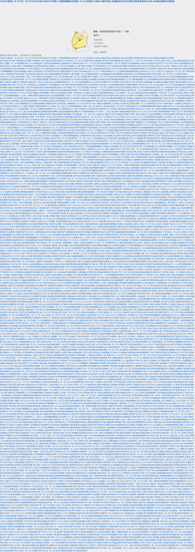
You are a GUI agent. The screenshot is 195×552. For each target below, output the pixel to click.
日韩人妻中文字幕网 (78, 419)
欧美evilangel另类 (71, 128)
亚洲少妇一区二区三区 (174, 251)
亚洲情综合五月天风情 (137, 66)
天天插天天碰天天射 (161, 61)
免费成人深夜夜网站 (44, 261)
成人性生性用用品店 (118, 261)
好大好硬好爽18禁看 (26, 438)
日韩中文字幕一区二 (75, 385)
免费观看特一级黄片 (71, 243)
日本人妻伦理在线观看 (123, 243)
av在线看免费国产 (71, 165)
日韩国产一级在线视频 (181, 320)
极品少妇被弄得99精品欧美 (127, 307)
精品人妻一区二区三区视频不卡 (47, 299)
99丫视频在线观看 (98, 269)
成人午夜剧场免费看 (37, 103)
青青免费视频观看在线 (54, 310)
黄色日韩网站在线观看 (142, 259)
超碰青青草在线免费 (32, 272)
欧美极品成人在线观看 (59, 468)
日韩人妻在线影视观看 (26, 243)
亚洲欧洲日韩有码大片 (110, 494)
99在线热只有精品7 (79, 149)
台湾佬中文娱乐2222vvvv (124, 326)
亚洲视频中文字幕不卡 (41, 318)
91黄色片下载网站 (78, 235)
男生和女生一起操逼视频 (14, 462)
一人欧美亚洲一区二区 (113, 460)
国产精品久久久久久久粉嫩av (178, 133)
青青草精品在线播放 (158, 197)
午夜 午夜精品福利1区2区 (150, 87)
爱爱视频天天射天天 (11, 168)
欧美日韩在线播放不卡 (163, 326)
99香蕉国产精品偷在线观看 (11, 154)
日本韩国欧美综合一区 (110, 296)
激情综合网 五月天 (96, 510)
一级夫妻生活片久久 (134, 184)
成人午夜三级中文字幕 (36, 401)
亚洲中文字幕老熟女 (35, 71)
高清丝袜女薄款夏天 (86, 417)
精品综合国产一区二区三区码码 (53, 342)
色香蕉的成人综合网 (110, 328)
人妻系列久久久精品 (173, 460)
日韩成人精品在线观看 (186, 253)
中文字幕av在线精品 (80, 79)
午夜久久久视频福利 (11, 336)
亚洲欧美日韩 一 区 (133, 90)
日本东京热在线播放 (96, 256)
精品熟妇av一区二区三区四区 (54, 237)
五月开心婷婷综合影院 (21, 481)
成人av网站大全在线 (57, 229)
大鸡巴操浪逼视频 (87, 286)
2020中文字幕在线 (102, 186)
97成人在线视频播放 (27, 387)
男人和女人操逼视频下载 (102, 398)
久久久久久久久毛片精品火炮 (177, 347)
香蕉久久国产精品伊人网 (92, 85)
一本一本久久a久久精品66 (93, 114)
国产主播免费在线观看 (92, 95)
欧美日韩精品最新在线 (165, 441)
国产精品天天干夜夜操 (22, 328)
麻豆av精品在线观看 (71, 406)
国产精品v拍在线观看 (91, 154)
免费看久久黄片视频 (71, 74)
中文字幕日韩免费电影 (170, 122)
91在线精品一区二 (10, 109)
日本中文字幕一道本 (18, 141)
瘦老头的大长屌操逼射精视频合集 (72, 323)
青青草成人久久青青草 (78, 468)
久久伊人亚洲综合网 (21, 229)
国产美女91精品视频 (76, 130)
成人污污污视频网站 (80, 363)
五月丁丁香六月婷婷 (75, 441)
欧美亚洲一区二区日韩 (38, 427)
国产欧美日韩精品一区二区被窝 (132, 235)
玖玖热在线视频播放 (11, 500)
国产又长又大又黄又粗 (48, 294)
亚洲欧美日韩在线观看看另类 (115, 425)
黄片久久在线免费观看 (130, 387)
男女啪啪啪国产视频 (157, 398)
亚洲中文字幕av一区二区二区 (180, 229)
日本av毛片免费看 (11, 221)
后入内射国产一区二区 (125, 93)
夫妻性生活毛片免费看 (113, 114)
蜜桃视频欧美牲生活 (99, 232)
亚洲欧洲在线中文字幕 (68, 71)
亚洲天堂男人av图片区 (12, 291)
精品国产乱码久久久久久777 (174, 224)
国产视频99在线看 (129, 540)
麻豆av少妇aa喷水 (84, 304)
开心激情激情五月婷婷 (152, 267)
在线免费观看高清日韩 (89, 125)
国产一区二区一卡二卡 (38, 205)
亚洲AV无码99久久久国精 (165, 304)
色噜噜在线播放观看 (16, 90)
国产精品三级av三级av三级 (150, 328)
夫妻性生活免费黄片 (31, 154)
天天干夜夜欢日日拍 (133, 521)
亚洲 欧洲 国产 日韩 (179, 154)
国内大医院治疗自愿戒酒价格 (31, 168)
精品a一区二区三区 (166, 513)
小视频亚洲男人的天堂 (117, 527)
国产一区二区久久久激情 (82, 398)
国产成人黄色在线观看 (111, 61)
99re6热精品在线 (159, 366)
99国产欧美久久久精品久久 (160, 320)
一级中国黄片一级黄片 (62, 200)
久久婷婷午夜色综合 (154, 235)
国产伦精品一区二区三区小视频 (159, 548)
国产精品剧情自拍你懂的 (135, 227)
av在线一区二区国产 (53, 315)
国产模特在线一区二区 (79, 162)
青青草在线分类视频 (139, 291)
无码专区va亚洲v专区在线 (84, 326)
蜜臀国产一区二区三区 (89, 452)
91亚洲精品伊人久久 (73, 216)
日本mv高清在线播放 (79, 476)
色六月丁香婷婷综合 (12, 259)
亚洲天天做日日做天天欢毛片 (119, 320)
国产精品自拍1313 (139, 173)
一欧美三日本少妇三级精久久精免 (140, 304)
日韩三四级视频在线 (113, 540)
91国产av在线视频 (174, 181)
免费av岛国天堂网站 (94, 462)
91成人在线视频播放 (127, 401)
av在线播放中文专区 (47, 176)
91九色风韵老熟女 (102, 508)
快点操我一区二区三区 (68, 417)
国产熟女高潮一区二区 (83, 69)
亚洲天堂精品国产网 (119, 449)
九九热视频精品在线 (107, 74)
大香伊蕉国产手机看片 (167, 446)
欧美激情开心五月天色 (40, 227)
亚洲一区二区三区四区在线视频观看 (134, 213)
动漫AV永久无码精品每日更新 (152, 460)
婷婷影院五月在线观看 (111, 465)
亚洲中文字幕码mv (132, 120)
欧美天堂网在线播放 (39, 379)
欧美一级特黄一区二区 (94, 98)
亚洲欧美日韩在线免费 (23, 465)
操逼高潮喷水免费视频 (98, 358)
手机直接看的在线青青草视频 (112, 90)
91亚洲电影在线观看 (143, 74)
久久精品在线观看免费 (145, 216)
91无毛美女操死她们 (113, 253)
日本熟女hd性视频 (20, 170)
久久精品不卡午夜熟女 (91, 152)
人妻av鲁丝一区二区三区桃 (52, 128)
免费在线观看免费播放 (140, 197)
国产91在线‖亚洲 (151, 312)
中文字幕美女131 (38, 77)
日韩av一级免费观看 (113, 251)
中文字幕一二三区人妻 (104, 112)
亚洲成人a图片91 (93, 235)
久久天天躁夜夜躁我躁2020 (160, 336)
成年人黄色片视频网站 (175, 275)
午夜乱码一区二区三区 (75, 61)
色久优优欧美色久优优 (131, 446)
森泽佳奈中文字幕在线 (173, 136)
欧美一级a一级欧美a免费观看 (98, 103)
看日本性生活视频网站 (53, 291)
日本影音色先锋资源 (173, 291)
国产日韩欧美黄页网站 (166, 299)
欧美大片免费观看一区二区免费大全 (173, 90)
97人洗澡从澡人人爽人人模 (177, 435)
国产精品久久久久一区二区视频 (174, 160)
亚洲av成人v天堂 (183, 304)
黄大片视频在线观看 (173, 173)
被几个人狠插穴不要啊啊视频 (135, 468)
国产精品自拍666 (41, 66)
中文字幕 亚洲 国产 (167, 95)
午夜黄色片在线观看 (110, 146)
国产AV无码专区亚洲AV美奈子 (82, 186)
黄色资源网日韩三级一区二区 (90, 120)
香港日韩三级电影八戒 (175, 454)
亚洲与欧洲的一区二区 (22, 470)
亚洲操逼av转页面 (73, 296)
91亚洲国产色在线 (164, 162)
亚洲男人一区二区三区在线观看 (61, 66)
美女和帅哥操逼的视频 (172, 422)
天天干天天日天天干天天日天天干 (177, 186)
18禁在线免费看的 (82, 144)
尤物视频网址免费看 (97, 363)
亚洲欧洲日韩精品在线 (65, 280)
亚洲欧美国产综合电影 (144, 497)
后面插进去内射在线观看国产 (146, 93)
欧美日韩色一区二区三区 (138, 449)
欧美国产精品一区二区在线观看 (116, 170)
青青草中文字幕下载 (156, 136)
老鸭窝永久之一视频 (19, 106)
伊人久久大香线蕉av (123, 473)
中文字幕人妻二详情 (18, 264)
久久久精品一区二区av (56, 106)
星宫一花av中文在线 (40, 82)
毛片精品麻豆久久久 (62, 438)
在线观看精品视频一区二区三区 (171, 411)
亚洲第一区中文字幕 (59, 454)
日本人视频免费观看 (52, 120)
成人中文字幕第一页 (8, 98)
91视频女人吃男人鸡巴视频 (148, 95)
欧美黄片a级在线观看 (149, 98)
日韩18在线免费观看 (64, 176)
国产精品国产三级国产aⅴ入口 (30, 350)
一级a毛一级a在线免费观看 (113, 120)
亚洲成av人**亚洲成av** (64, 157)
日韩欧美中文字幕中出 (56, 481)
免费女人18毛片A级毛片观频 (36, 216)
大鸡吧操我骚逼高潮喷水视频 (112, 152)
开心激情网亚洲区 (17, 245)
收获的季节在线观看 (93, 61)
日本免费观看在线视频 (133, 334)
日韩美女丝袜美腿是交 (176, 197)
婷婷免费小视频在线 (117, 227)
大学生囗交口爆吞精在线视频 (44, 203)
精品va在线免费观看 (96, 540)
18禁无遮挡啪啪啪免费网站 (79, 245)
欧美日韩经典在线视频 (167, 535)
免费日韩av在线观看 (95, 347)
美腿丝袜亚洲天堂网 (127, 130)
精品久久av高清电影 (123, 203)
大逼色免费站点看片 (23, 449)
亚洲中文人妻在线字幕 (167, 334)
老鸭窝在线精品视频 (96, 211)
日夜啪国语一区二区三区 (76, 103)
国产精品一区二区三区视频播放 (60, 537)
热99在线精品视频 (24, 302)
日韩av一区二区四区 (42, 146)
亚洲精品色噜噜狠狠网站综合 (85, 537)
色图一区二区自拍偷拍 (43, 248)
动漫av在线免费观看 (68, 264)
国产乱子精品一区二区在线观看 (34, 197)
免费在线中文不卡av (170, 106)
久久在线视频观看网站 (49, 417)
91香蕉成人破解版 (149, 535)
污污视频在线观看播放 (41, 130)
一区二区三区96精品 (60, 502)
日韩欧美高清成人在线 (167, 379)
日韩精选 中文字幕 (135, 315)
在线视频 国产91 (113, 489)
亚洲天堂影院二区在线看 (145, 101)
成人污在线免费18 (64, 79)
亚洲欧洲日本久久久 (14, 184)
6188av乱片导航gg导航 (112, 543)
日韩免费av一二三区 (31, 417)
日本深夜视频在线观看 (28, 211)
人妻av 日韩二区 (37, 165)
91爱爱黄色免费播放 (56, 366)
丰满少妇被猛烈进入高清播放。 (166, 510)
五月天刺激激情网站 (20, 224)
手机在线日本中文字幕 (46, 125)
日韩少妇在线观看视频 (115, 122)
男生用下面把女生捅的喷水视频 (168, 165)
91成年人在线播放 (22, 369)
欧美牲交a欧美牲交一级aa (153, 149)
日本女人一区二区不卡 (74, 95)
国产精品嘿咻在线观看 (181, 377)
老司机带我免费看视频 (64, 411)
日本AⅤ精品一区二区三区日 (163, 74)
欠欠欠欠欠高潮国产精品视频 (58, 235)
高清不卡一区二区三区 (97, 438)
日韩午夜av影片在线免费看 (76, 366)
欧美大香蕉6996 (178, 269)
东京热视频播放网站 (146, 128)
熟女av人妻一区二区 (144, 278)
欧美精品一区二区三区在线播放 (48, 387)
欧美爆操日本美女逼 (70, 334)
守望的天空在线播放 (76, 460)
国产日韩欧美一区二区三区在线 (100, 77)
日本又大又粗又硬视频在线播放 (84, 200)
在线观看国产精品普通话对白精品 (85, 248)
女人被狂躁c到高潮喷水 (49, 382)
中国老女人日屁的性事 (88, 109)
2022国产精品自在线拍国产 (19, 433)
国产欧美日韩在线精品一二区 (164, 195)
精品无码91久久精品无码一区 (133, 178)
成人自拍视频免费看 (58, 82)
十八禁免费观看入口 (98, 138)
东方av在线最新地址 (8, 299)
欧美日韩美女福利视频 (43, 269)
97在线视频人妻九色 (155, 186)
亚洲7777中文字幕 (164, 63)
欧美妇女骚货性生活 (181, 189)
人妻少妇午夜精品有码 (34, 87)
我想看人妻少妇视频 (60, 245)
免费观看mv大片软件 (145, 494)
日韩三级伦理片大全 (160, 406)
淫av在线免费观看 (113, 361)
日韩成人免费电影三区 (114, 256)
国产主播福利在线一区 (128, 189)
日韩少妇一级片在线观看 (150, 114)
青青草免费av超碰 (156, 280)
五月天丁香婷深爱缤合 (157, 344)
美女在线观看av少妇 (160, 243)
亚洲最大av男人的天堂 (150, 211)
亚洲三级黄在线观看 (8, 516)
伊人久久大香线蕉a (171, 486)
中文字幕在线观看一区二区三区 (74, 516)
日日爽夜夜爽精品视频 (70, 371)
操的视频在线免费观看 (121, 417)
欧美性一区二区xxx (12, 513)
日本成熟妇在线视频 (141, 320)
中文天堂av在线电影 (164, 505)
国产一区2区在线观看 (128, 377)
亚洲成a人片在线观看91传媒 (76, 197)
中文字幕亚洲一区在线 (97, 291)
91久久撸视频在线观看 (182, 98)
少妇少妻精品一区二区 (170, 401)
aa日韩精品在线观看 (132, 256)
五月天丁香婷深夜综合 (128, 106)
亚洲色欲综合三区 (187, 331)
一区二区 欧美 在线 (154, 355)
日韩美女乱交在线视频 (103, 195)
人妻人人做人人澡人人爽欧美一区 (149, 419)
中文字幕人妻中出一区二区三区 (36, 278)
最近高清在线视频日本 (94, 460)
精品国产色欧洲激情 (68, 272)
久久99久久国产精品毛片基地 (110, 371)
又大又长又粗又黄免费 (137, 532)
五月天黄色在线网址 (81, 275)
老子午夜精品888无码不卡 (83, 221)
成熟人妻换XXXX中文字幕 (115, 149)
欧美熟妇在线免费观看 (99, 144)
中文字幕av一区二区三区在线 (174, 232)
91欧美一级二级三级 (158, 524)
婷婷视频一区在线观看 (73, 114)
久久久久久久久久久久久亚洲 (137, 117)
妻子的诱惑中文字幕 (63, 320)
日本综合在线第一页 (110, 106)
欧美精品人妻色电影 (48, 184)
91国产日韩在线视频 (109, 154)
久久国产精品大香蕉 (83, 66)
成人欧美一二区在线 (122, 221)
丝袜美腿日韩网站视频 (141, 433)
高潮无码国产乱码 (179, 278)
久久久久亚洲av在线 (150, 363)
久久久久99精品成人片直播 (13, 216)
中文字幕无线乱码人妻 (118, 144)
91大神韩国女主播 (24, 82)
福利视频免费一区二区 (120, 186)
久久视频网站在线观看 (48, 133)
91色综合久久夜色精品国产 (39, 208)
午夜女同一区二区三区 (43, 398)
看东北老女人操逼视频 (130, 168)
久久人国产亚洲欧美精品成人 (91, 390)
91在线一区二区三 (182, 211)
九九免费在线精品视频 (125, 71)
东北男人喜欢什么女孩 (178, 417)
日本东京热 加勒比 (172, 500)
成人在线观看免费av (177, 406)
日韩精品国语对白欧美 (141, 302)
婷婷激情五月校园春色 (97, 468)
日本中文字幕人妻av (119, 69)
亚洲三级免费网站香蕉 (64, 69)
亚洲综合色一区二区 (170, 355)
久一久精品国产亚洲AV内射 (110, 446)
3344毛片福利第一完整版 (153, 486)
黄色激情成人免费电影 (56, 205)
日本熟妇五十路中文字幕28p (132, 312)
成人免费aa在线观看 (85, 312)
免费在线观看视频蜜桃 (86, 192)
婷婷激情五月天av (154, 103)
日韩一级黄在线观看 (144, 237)
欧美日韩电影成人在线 (66, 414)
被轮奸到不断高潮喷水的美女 (69, 152)
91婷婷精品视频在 (85, 294)
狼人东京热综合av (161, 77)
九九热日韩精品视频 (178, 61)
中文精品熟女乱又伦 (96, 253)
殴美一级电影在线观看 (62, 398)
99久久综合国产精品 (34, 136)
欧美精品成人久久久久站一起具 (156, 176)
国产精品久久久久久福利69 (137, 280)
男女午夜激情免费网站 (84, 532)
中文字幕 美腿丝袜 (104, 374)
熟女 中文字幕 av (37, 310)
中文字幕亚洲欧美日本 (61, 122)
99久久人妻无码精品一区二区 (54, 385)
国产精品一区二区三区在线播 (21, 248)
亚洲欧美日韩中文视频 (182, 462)
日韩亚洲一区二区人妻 (19, 120)
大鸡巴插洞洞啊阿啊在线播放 (160, 529)
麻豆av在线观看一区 (28, 125)
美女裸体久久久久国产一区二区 (56, 168)
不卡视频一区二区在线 (168, 296)
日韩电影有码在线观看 (126, 109)
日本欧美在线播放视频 (178, 245)
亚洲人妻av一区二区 (41, 422)
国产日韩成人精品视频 (125, 101)
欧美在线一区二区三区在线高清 (117, 524)
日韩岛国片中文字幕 (71, 141)
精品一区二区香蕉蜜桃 (162, 237)
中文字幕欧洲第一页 (152, 122)
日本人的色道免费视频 (176, 120)
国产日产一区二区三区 (124, 272)
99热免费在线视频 (84, 430)
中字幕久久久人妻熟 (62, 261)
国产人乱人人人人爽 (181, 548)
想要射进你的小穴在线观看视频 (51, 95)
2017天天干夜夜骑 (78, 529)
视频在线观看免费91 (102, 449)
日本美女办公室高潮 (177, 216)
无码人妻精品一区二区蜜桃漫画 (41, 69)
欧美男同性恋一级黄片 (13, 417)
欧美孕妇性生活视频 (82, 232)
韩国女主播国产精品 (168, 318)
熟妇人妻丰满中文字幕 (158, 478)
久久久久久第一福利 (84, 470)
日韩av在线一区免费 (93, 382)
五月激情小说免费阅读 (133, 160)
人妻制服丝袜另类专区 (104, 286)
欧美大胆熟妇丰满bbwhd (102, 318)
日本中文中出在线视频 (29, 144)
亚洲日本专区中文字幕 (162, 278)
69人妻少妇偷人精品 (134, 152)
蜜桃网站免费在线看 (130, 251)
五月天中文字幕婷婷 (144, 61)
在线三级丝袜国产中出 (39, 229)
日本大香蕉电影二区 (83, 500)
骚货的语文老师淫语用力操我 (109, 518)
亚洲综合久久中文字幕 (162, 269)
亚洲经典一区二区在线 (130, 162)
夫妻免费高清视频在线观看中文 (24, 192)
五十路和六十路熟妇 (148, 361)
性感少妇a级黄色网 (68, 192)
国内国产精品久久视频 (171, 484)
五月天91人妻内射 (171, 280)
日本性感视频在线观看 (80, 122)
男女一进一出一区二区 (156, 144)
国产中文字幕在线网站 (90, 283)
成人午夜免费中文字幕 (108, 125)
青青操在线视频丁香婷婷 (46, 79)
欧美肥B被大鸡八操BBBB (127, 128)
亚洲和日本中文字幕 (24, 444)
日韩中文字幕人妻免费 (146, 377)
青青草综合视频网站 (175, 342)
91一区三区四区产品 (64, 403)
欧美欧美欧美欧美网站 (167, 152)
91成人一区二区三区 (29, 494)
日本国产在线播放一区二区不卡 (52, 307)
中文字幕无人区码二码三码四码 (58, 505)
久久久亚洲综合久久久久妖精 (121, 430)
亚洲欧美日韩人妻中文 (93, 219)
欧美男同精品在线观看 (53, 141)
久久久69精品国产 (36, 63)
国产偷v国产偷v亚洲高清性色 (141, 77)
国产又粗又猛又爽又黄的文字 (53, 61)
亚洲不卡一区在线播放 (43, 347)
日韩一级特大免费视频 (109, 278)
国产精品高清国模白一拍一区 (108, 63)
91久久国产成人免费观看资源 (27, 312)
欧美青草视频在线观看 (115, 79)
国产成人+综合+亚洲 (87, 165)
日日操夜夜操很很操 (31, 411)
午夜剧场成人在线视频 (36, 85)
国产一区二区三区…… (83, 409)
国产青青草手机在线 (74, 465)
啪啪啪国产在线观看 (165, 358)
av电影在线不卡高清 (122, 197)
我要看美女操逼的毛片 (125, 74)
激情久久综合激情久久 (91, 296)
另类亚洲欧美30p (58, 465)
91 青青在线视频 (167, 114)
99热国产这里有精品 (96, 160)
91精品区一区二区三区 (91, 90)
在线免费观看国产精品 (73, 189)
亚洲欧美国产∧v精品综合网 (24, 476)
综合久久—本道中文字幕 (59, 527)
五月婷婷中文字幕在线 (139, 409)
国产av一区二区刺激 (44, 535)
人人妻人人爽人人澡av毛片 (94, 237)
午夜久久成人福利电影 (151, 371)
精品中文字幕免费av (25, 352)
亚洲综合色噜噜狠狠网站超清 (25, 502)
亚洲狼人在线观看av (125, 224)
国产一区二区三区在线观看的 (78, 82)
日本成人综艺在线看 (66, 184)
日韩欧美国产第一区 (23, 232)
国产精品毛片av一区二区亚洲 (119, 502)
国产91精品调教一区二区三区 (147, 318)
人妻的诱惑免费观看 (66, 133)
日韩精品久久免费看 (138, 186)
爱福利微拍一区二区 (135, 232)
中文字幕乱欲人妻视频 (140, 192)
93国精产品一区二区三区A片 (43, 302)
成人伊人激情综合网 (57, 219)
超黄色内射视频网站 (52, 63)
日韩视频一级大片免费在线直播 (135, 157)
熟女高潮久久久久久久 (12, 382)
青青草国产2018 (181, 114)
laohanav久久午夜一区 (145, 109)
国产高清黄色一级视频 (151, 160)
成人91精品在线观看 (30, 478)
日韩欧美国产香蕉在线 (179, 176)
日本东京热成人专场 (130, 379)
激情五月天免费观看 (159, 219)
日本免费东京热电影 (39, 296)
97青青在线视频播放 (163, 294)
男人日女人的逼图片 (39, 253)
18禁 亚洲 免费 (14, 385)
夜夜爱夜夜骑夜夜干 (12, 486)
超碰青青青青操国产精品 (116, 422)
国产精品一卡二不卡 (149, 200)
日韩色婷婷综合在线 (87, 136)
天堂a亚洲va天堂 (113, 168)
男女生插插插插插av (66, 144)
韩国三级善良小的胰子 (53, 224)
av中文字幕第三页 (154, 374)
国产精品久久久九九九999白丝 (172, 184)
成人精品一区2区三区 (41, 465)
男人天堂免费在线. (53, 85)
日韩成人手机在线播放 (56, 484)
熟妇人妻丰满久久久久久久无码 (147, 71)
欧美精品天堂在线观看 (49, 251)
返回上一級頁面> (100, 52)
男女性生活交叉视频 (173, 409)
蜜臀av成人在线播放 (110, 385)
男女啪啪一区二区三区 (62, 248)
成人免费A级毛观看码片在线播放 (38, 256)
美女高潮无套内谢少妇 (34, 74)
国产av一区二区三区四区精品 (175, 227)
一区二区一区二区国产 (21, 288)
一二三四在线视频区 (25, 497)
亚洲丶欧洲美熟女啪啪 (98, 476)
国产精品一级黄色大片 (17, 529)
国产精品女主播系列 (74, 181)
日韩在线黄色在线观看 (167, 200)
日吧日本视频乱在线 (170, 267)
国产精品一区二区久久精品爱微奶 (119, 269)
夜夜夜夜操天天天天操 (71, 331)
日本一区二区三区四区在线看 (73, 315)
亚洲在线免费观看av (95, 454)
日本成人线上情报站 (78, 347)
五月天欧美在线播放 (139, 342)
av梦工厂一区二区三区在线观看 (144, 331)
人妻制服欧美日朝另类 (86, 272)
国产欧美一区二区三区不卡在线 (29, 304)
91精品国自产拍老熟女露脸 (41, 419)
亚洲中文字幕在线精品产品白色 (17, 540)
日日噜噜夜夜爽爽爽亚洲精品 (149, 106)
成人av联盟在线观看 (159, 205)
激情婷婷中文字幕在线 (70, 63)
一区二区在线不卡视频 (104, 192)
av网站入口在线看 (100, 184)
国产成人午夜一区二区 (134, 481)
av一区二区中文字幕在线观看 (29, 189)
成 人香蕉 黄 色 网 (167, 211)
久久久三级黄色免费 (100, 227)
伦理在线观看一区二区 (63, 101)
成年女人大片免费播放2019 (172, 371)
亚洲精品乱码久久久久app (51, 406)
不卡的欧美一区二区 (79, 253)
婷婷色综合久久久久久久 (38, 473)
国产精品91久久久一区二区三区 (33, 484)
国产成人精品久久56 (46, 157)
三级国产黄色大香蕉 (153, 457)
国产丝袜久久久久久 (14, 112)
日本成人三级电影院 (30, 374)
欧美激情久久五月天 (163, 128)
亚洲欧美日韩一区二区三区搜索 (69, 154)
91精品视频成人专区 (59, 146)
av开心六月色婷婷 (184, 240)
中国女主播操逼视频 (61, 162)
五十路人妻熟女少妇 (154, 261)
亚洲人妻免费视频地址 (153, 232)
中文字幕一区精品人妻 (185, 125)
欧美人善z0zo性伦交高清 (86, 374)
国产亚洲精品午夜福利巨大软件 (77, 344)
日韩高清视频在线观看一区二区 (100, 197)
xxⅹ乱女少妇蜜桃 (16, 278)
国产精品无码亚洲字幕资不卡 (163, 125)
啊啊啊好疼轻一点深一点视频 (163, 208)
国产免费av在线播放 (28, 489)
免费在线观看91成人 (129, 299)
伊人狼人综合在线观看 (131, 518)
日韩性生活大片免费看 (122, 195)
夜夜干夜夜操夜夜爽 (122, 112)
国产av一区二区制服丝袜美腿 (21, 146)
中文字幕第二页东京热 (119, 82)
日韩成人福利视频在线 (182, 63)
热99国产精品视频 (39, 363)
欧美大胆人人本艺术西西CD (133, 457)
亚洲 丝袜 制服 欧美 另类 (150, 387)
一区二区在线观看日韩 (19, 63)
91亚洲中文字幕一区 (145, 294)
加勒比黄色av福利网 (102, 205)
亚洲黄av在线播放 (120, 414)
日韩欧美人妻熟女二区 (97, 355)
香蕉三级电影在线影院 (167, 543)
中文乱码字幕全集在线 (142, 288)
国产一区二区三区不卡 (113, 141)
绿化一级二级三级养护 (92, 106)
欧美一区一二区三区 (88, 63)
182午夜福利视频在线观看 (92, 170)
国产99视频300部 (96, 299)
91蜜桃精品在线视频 (30, 395)
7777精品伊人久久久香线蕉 (58, 253)
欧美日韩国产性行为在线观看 (120, 288)
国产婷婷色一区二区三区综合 (26, 508)
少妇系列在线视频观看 (28, 101)
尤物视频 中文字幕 (166, 363)
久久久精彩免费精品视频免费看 (58, 173)
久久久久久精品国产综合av (53, 189)
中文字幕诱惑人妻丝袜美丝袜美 (155, 245)
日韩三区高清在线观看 (74, 267)
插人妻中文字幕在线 (175, 344)
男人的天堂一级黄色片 (170, 66)
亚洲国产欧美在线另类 (22, 130)
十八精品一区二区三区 (87, 395)
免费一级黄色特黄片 (23, 160)
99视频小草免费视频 (40, 93)
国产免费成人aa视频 (131, 98)
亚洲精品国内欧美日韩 (105, 272)
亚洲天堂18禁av (21, 427)
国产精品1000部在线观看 (72, 85)
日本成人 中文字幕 (67, 393)
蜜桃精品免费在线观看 (71, 457)
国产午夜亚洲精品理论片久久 (135, 344)
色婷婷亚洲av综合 (64, 160)
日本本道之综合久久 (14, 181)
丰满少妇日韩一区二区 (58, 138)
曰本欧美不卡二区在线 (76, 229)
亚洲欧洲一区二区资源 (107, 109)
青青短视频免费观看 (40, 460)
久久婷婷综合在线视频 (131, 253)
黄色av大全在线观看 (104, 136)
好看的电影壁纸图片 (57, 181)
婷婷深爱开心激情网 (114, 435)
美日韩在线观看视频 (177, 77)
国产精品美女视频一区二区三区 (57, 529)
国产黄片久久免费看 (134, 138)
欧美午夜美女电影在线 (172, 69)
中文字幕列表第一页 (30, 152)
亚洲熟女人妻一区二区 (162, 154)
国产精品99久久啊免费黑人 (76, 355)
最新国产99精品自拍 (144, 366)
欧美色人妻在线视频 (176, 527)
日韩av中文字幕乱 (128, 489)
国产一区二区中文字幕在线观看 (48, 334)
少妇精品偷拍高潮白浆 (101, 69)
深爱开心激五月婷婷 (97, 122)
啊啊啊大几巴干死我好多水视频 (179, 146)
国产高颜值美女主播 (183, 363)
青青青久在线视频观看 (125, 406)
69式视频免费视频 (36, 224)
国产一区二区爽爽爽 (105, 243)
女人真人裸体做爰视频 (134, 79)
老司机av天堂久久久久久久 (156, 527)
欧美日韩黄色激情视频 (155, 369)
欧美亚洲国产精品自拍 (17, 452)
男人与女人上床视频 (94, 130)
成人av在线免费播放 (31, 112)
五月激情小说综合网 (21, 235)
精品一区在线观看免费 (112, 85)
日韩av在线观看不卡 (20, 69)
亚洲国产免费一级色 (131, 114)
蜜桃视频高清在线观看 (59, 462)
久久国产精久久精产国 (38, 170)
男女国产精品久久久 (25, 98)
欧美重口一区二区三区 (171, 168)
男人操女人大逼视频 (118, 352)
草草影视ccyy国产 (81, 435)
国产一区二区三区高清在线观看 (132, 369)
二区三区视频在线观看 (89, 74)
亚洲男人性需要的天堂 (81, 173)
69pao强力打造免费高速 (102, 294)
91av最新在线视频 (160, 82)
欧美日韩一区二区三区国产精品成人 (41, 283)
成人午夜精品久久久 (164, 189)
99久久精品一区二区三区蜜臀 (26, 551)
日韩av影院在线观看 (16, 138)
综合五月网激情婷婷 (119, 486)
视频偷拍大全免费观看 (9, 326)
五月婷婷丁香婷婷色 (32, 61)
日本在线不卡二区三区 (58, 460)
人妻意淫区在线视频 (175, 366)
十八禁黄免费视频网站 (69, 136)
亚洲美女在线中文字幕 (133, 267)
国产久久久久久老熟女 (181, 128)
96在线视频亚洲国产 (97, 168)
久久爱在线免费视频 (44, 441)
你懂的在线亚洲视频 (8, 302)
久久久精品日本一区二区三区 (172, 71)
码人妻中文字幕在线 (121, 136)
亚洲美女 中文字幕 (160, 272)
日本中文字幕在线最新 (133, 275)
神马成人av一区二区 (147, 85)
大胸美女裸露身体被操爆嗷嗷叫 (167, 109)
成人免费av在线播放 (49, 518)
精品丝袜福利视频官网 (74, 401)
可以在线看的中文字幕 (45, 195)
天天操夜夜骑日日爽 (108, 331)
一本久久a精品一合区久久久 (140, 208)
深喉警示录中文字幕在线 (55, 103)
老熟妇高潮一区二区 (40, 219)
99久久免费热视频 (110, 441)
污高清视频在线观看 (165, 393)
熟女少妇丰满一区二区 (122, 398)
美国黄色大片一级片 (70, 109)
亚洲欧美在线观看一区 (166, 385)
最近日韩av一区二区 (86, 377)
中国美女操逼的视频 (131, 165)
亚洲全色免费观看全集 (22, 213)
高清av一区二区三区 (175, 117)
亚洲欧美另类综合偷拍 (15, 74)
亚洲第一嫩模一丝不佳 (172, 235)
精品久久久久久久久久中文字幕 (144, 112)
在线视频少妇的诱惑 (97, 79)
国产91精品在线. (119, 323)
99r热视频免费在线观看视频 (66, 377)
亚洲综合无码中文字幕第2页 (173, 328)
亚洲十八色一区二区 (30, 133)
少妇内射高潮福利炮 (127, 278)
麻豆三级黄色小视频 (8, 82)
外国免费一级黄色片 (58, 227)
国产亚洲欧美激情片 (130, 85)
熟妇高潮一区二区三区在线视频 (168, 85)
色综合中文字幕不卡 (127, 95)
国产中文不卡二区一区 (47, 532)
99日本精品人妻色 (175, 219)
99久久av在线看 (161, 216)
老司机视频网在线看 (56, 267)
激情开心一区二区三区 (123, 286)
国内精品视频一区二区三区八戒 (22, 200)
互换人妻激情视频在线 (53, 74)
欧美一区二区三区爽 (115, 344)
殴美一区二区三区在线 (22, 93)
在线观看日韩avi (123, 462)
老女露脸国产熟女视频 (45, 545)
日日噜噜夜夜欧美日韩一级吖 (19, 219)
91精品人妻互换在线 (35, 141)
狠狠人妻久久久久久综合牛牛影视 (23, 331)
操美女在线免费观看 (23, 318)
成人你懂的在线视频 (18, 186)
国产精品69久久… (128, 61)
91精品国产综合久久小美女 (150, 168)
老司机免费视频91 (11, 176)
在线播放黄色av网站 (149, 90)
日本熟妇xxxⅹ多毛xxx (146, 189)
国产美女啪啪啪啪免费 (117, 232)
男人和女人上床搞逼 (37, 358)
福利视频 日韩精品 (41, 543)
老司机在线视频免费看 (80, 492)
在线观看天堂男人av (8, 545)
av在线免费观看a (187, 339)
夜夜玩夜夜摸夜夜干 (158, 181)
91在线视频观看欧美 (66, 369)
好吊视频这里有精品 (148, 162)
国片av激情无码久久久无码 (161, 492)
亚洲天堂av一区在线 (30, 486)
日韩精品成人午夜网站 (54, 165)
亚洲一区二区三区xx (46, 494)
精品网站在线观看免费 (56, 296)
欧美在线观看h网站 (27, 441)
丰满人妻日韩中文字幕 (12, 197)
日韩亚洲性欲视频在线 (94, 524)
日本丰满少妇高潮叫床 (93, 213)
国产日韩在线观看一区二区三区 (22, 79)
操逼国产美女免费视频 (64, 494)
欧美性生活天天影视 (69, 120)
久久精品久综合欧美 (120, 103)
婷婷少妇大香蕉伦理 (148, 63)
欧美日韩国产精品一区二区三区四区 (120, 237)
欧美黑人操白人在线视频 (133, 141)
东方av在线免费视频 (74, 219)
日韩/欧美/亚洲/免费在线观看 (147, 130)
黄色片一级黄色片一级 (42, 122)
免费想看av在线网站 (184, 299)
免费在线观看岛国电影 (44, 438)
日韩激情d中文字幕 (62, 497)
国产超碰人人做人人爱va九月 (123, 419)
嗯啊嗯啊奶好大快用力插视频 (14, 71)
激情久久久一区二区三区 (116, 355)
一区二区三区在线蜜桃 (31, 382)
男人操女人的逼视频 (51, 136)
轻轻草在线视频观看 (157, 157)
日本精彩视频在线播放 (178, 221)
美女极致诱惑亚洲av (137, 69)
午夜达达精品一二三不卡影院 (16, 358)
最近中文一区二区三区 (59, 524)
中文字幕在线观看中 (31, 184)
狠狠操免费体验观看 (62, 476)
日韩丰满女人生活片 (133, 363)
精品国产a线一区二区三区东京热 (74, 178)
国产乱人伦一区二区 (116, 339)
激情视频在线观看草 (113, 454)
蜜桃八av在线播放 (65, 275)
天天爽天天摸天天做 (127, 154)
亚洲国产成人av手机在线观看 (117, 505)
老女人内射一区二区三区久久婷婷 (148, 224)
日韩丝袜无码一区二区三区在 (12, 256)
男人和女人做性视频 (141, 181)
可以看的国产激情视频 (116, 138)
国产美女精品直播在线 (66, 500)
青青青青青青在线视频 (181, 237)
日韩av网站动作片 (85, 71)
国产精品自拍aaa (53, 371)
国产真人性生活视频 (12, 133)
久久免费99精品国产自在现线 (44, 160)
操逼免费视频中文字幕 (86, 264)
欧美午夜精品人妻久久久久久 (26, 457)
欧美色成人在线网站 (151, 184)
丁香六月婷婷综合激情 (146, 441)
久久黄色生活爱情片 (12, 251)
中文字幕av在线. (153, 66)
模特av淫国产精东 (150, 334)
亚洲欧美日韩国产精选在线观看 (50, 114)
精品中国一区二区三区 (17, 85)
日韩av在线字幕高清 (119, 470)
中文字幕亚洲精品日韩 (185, 95)
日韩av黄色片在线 (75, 146)
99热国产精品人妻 (123, 492)
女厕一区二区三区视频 (78, 77)
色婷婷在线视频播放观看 (47, 513)
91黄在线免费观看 (119, 304)
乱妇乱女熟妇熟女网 (110, 95)
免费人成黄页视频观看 (156, 454)
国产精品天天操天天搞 (92, 216)
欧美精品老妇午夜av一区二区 (176, 395)
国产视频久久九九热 (174, 398)
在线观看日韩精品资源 (28, 114)
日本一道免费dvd (16, 272)
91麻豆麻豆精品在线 (140, 203)
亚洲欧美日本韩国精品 (21, 492)
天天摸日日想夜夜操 (21, 419)
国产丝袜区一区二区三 (67, 312)
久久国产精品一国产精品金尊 (174, 261)
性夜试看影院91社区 (148, 403)
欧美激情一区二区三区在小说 (36, 527)
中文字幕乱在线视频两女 (142, 195)
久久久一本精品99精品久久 (104, 71)
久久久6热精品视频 (110, 130)
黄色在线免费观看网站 (136, 422)
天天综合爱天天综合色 (107, 128)
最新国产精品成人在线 (61, 256)
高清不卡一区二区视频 (29, 336)
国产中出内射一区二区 (62, 269)
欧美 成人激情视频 (106, 452)
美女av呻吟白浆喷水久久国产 (139, 470)
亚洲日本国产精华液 (91, 181)
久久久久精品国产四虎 (19, 505)
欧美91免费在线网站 (167, 79)
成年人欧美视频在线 (91, 189)
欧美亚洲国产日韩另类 (172, 178)
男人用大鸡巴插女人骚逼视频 (140, 82)
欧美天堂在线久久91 (25, 548)
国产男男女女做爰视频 (43, 510)
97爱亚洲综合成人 (28, 178)
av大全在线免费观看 (21, 435)
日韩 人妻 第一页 (156, 395)
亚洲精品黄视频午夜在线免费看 (154, 120)
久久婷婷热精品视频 (181, 162)
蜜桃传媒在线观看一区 (72, 90)
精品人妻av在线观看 (18, 283)
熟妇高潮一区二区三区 (55, 401)
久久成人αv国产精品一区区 (19, 77)
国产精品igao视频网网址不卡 (48, 178)
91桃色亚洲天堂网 (123, 478)
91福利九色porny (164, 403)
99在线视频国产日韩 (114, 535)
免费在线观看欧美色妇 (53, 87)
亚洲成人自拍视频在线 (24, 347)
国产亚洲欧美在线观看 (53, 286)
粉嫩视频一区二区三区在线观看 (12, 315)
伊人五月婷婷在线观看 (88, 334)
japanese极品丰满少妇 (53, 90)
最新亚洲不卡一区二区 (168, 312)
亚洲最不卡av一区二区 (84, 369)
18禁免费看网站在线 (162, 170)
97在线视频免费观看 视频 (173, 425)
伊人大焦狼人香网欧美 (100, 82)
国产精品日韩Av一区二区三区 (118, 291)
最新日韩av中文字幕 (105, 133)
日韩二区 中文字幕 (98, 344)
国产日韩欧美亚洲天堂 (110, 235)
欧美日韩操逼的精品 (56, 170)
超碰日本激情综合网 (16, 87)
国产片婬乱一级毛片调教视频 (16, 103)
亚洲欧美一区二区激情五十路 (61, 444)
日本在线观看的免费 (139, 529)
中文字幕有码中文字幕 (100, 411)
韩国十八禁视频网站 (25, 66)
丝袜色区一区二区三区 (29, 176)
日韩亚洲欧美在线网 (185, 79)
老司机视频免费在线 (103, 417)
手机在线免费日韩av (59, 130)
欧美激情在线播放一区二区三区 (106, 369)
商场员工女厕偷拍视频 (84, 478)
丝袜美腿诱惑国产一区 (81, 269)
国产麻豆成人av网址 (185, 152)
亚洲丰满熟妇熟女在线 (12, 403)
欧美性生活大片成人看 (165, 101)
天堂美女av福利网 (150, 152)
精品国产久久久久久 (143, 125)
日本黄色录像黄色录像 (150, 476)
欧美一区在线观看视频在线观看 (149, 248)
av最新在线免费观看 (134, 176)
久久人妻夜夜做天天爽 (43, 98)
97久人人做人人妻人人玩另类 (73, 259)
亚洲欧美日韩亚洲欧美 (114, 160)
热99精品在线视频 (147, 165)
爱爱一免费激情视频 (120, 532)
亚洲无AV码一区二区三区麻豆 (37, 462)
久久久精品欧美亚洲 (169, 87)
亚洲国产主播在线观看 (37, 106)
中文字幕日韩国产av (55, 328)
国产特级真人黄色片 (156, 291)
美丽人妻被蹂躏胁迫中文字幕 (114, 229)
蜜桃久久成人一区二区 (57, 379)
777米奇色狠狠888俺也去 (76, 422)
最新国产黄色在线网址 (66, 532)
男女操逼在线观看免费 (102, 409)
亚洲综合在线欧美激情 (136, 323)
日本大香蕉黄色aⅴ (11, 125)
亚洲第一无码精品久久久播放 (78, 93)
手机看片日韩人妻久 (164, 540)
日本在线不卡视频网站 (98, 527)
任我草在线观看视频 (138, 136)
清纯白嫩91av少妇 (109, 216)
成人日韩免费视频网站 (137, 144)
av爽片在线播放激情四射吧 (176, 144)
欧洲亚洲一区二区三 (53, 109)
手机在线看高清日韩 (54, 339)
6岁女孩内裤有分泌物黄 (67, 294)
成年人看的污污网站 (156, 173)
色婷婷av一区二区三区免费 (57, 77)
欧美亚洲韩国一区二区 (50, 272)
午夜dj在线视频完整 (71, 224)
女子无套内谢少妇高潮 (182, 326)
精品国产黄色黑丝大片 (47, 240)
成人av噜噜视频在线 (157, 203)
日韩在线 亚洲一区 (59, 433)
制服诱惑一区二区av (70, 449)
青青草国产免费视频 (56, 197)
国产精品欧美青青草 (61, 98)
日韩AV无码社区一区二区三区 (27, 323)
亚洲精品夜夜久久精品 (34, 90)
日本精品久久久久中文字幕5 (95, 267)
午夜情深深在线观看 (119, 66)
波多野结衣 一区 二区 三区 (79, 138)
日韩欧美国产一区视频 (172, 103)
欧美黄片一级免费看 (48, 154)
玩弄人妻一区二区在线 (168, 93)
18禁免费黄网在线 (168, 141)
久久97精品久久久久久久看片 (113, 117)
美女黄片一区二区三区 (180, 516)
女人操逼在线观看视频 (98, 339)
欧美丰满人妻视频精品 (168, 286)
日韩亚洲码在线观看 (64, 302)
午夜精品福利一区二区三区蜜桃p (31, 109)
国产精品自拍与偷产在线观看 (11, 61)
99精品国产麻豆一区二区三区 (128, 200)
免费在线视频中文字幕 (60, 186)
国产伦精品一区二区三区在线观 (75, 87)
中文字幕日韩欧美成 (122, 192)
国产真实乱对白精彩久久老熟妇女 (81, 208)
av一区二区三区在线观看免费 (72, 382)
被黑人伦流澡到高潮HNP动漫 (99, 419)
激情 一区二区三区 (38, 235)
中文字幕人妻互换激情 (183, 358)
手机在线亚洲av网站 (128, 219)
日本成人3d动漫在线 (154, 178)
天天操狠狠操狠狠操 (11, 95)
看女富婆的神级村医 (27, 326)
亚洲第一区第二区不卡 (158, 449)
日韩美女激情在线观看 (86, 350)
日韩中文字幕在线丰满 (36, 339)
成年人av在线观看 (125, 181)
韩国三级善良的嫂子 (144, 489)
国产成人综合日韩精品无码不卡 (126, 87)
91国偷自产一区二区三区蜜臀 (101, 87)
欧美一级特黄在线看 (104, 208)
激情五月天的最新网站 (130, 63)
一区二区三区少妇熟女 (48, 144)
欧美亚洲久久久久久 (112, 387)
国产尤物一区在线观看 (136, 508)
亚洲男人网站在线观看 (177, 82)
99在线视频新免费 (24, 454)
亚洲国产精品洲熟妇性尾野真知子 (163, 213)
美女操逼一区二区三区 (89, 371)
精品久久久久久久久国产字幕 (18, 253)
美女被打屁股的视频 (113, 211)
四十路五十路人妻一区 (156, 435)
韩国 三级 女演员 (165, 98)
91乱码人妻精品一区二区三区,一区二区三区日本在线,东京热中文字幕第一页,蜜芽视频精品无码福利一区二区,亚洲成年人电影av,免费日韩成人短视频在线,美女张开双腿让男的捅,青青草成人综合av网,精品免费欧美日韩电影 (87, 1)
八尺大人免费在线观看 (104, 326)
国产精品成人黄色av (157, 133)
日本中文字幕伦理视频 (82, 101)
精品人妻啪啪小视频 (14, 275)
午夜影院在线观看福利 (101, 486)
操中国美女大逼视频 (79, 497)
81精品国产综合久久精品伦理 (92, 141)
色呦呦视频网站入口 (33, 237)
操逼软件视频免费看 (81, 288)
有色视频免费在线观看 (116, 438)
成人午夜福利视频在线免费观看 (82, 548)
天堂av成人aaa (166, 521)
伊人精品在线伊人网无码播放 (73, 489)
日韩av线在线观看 (121, 77)
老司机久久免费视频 (182, 361)
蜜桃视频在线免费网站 (49, 112)
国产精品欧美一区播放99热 (155, 283)
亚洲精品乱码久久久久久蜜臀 (172, 315)
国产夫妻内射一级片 (106, 203)
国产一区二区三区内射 (47, 280)
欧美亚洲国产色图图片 (134, 122)
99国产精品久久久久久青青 (48, 192)
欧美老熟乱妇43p (44, 502)
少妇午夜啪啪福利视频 (32, 128)
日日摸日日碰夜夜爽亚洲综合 (103, 93)
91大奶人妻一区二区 (90, 446)
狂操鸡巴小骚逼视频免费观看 (176, 419)
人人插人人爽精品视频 (29, 95)
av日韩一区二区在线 (180, 294)
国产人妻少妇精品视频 (26, 545)
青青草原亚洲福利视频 (184, 385)
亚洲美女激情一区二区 (138, 103)
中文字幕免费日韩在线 (57, 213)
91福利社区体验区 (51, 264)
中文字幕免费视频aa (86, 112)
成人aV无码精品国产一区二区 (116, 347)
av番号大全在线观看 (58, 93)
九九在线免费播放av (74, 106)
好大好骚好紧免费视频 (113, 98)
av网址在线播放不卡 (88, 243)
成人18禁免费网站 (151, 79)
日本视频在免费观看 (20, 117)
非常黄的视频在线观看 (140, 395)
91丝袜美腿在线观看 (152, 141)
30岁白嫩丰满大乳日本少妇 (139, 205)
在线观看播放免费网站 (148, 240)
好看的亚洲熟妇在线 (156, 468)
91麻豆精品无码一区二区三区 (49, 331)
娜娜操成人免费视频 (151, 521)
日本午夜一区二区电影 (135, 527)
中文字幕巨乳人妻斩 (154, 69)
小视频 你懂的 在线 (57, 216)
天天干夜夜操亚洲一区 (101, 66)
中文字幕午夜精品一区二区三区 (107, 312)
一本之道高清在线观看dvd (170, 130)
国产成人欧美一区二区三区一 (68, 240)
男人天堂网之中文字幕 (156, 532)
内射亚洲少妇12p (149, 358)
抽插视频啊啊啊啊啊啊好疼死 (28, 518)
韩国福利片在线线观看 (88, 128)
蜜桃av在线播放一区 (158, 117)
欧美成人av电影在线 (71, 286)
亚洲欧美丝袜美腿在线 (143, 272)
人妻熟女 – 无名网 (45, 211)
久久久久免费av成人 (75, 237)
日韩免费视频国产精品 (166, 112)
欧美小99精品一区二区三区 (85, 133)
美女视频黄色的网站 (128, 510)
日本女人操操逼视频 (29, 532)
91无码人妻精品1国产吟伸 (126, 310)
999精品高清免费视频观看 (170, 438)
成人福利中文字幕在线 (103, 414)
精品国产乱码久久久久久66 (65, 195)
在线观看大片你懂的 (28, 221)
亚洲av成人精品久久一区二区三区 (87, 117)
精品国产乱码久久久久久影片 (140, 414)
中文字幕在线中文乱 (74, 278)
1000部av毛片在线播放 (138, 347)
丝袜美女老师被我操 (123, 173)
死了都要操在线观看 (118, 444)
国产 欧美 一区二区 (134, 149)
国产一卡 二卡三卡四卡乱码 (50, 457)
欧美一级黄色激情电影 (89, 224)
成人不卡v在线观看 (107, 307)
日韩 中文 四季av (39, 328)
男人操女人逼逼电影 (75, 213)
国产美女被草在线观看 (122, 433)
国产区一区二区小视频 (9, 114)
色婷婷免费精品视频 (176, 205)
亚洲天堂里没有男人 (119, 205)
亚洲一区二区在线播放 (155, 500)
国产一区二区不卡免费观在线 (38, 186)
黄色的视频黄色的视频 (68, 112)
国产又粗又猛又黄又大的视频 (37, 138)
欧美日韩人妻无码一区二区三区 (72, 251)
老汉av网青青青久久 (174, 157)
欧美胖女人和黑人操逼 (61, 149)
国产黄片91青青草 (17, 136)
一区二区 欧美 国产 (24, 149)
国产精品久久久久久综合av (58, 521)
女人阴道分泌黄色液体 (39, 409)
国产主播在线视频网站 (48, 152)
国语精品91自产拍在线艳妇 (32, 259)
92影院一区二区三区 (12, 152)
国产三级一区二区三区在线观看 (151, 251)
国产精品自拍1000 (41, 361)
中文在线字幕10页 (51, 71)
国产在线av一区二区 (21, 165)
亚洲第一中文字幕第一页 (38, 117)
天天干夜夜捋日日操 (119, 264)
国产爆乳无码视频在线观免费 (57, 358)
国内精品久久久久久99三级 (109, 240)
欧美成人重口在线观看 (48, 478)
